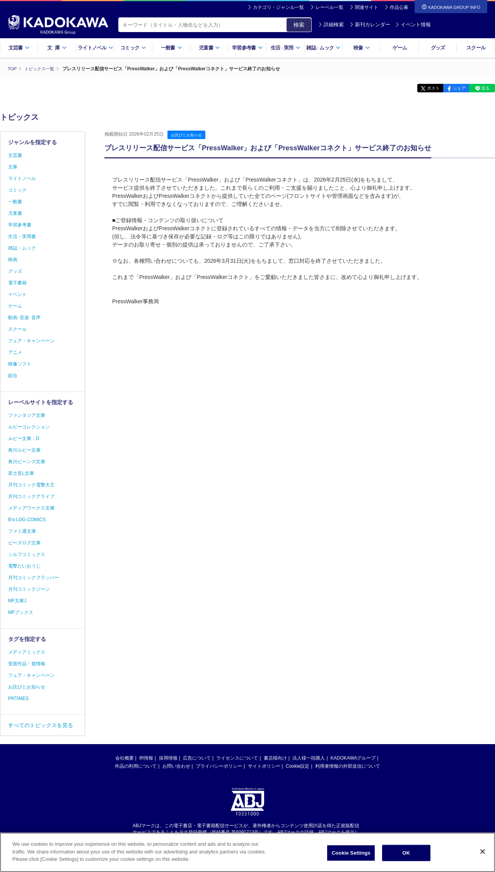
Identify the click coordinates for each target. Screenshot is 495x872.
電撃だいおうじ (24, 566)
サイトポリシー (264, 766)
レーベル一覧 (329, 7)
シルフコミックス (26, 554)
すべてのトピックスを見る (40, 725)
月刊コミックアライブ (31, 496)
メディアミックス (26, 652)
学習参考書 (247, 48)
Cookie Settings (351, 857)
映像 (361, 48)
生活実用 (285, 48)
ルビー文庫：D (23, 438)
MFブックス (20, 612)
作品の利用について (136, 766)
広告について (197, 758)
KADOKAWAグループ (353, 758)
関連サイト (366, 7)
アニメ (15, 352)
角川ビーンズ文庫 (26, 461)
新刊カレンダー (370, 24)
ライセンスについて (237, 758)
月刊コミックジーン (29, 589)
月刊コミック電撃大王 (31, 485)
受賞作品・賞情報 (26, 663)
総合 (12, 375)
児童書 (209, 48)
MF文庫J (17, 600)
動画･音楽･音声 (24, 317)
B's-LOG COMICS (27, 519)
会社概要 (124, 758)
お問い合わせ (176, 766)
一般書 (171, 48)
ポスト (423, 88)
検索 (299, 25)
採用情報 (168, 758)
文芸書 (19, 48)
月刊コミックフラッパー (33, 577)
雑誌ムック (323, 48)
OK (406, 857)
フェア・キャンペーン (31, 340)
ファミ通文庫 (22, 531)
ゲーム (400, 48)
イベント (17, 294)
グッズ (438, 48)
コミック (133, 48)
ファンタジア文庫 (26, 415)
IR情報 (146, 758)
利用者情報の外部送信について (347, 766)
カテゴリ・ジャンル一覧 (278, 7)
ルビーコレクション (29, 427)
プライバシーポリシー (219, 766)
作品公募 (399, 7)
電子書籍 (17, 283)
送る (483, 88)
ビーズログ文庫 (24, 543)
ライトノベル (95, 48)
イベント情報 (413, 24)
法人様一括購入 (308, 758)
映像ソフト (19, 364)
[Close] (482, 856)
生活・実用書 (22, 236)
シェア (453, 88)
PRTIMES (18, 698)
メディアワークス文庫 (31, 508)
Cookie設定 (297, 766)
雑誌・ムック (22, 248)
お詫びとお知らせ (188, 135)
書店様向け (275, 758)
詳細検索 (331, 24)
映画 (12, 259)
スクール (475, 48)
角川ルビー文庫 (24, 450)
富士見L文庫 (21, 473)
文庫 (12, 167)
